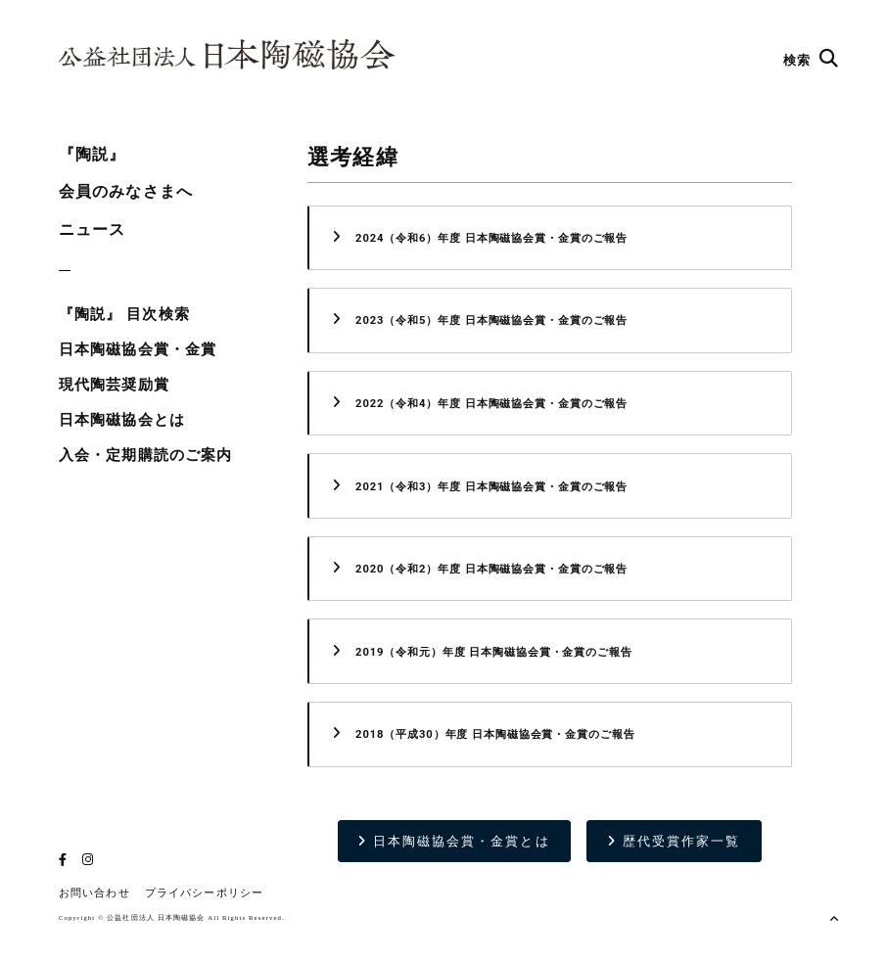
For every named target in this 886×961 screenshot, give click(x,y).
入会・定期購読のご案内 (145, 455)
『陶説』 (92, 154)
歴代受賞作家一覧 (674, 841)
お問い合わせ (94, 893)
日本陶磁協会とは (122, 420)
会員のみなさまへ (126, 191)
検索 (811, 60)
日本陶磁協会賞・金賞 (137, 349)
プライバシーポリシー (204, 893)
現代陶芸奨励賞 (114, 384)
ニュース (92, 229)
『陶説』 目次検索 (124, 314)
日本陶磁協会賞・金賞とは (453, 841)
